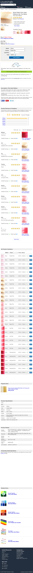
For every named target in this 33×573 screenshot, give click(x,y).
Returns (3, 558)
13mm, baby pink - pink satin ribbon (26, 171)
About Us (4, 551)
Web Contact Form (23, 558)
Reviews (21, 18)
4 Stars (3, 119)
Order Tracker (5, 555)
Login (3, 554)
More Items (16, 239)
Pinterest (5, 566)
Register (7, 554)
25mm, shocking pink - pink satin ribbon (26, 139)
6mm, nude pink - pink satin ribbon (25, 160)
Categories (2, 7)
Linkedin (5, 568)
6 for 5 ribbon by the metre (7, 38)
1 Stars (3, 124)
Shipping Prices (5, 556)
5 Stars (3, 118)
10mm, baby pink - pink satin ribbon (26, 203)
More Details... (17, 25)
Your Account (28, 7)
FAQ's (3, 552)
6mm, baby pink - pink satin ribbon (25, 182)
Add (31, 255)
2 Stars (3, 123)
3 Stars (3, 121)
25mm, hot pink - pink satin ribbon (25, 235)
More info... (3, 79)
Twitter (5, 563)
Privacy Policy (5, 559)
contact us (3, 453)
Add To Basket (16, 57)
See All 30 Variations (10, 43)
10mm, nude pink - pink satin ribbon (26, 150)
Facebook (6, 565)
